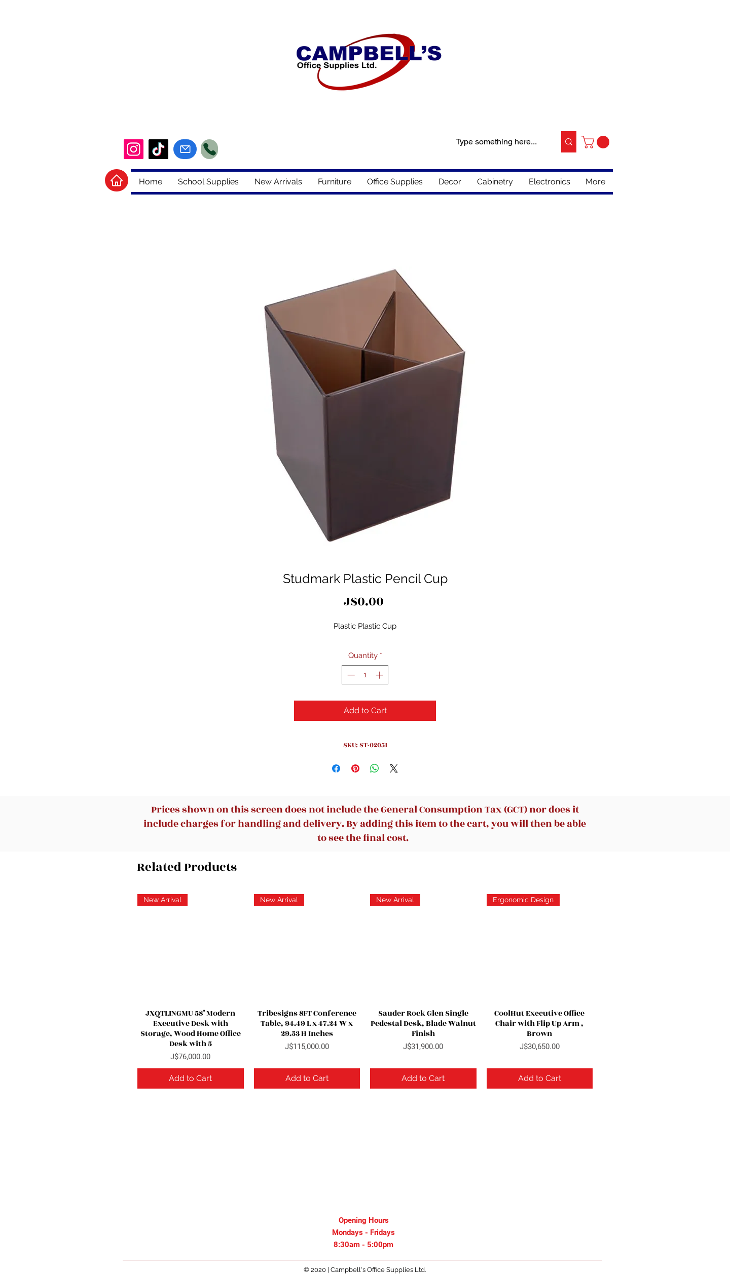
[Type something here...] (496, 141)
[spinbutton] (365, 675)
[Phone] (209, 149)
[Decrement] (350, 675)
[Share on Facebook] (336, 768)
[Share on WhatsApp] (375, 768)
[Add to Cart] (190, 1078)
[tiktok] (158, 149)
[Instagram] (133, 149)
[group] (365, 991)
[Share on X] (394, 768)
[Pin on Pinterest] (355, 768)
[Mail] (185, 149)
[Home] (116, 180)
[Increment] (380, 675)
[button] (596, 142)
